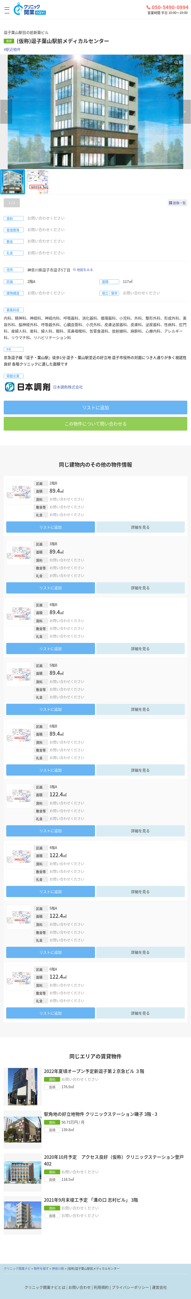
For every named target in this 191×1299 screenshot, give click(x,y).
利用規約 (101, 1287)
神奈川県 (58, 1268)
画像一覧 (179, 202)
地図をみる (85, 269)
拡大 (182, 62)
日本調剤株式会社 (43, 387)
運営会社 (159, 1287)
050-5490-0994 (167, 7)
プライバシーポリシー (130, 1287)
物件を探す (41, 1268)
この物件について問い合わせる (95, 423)
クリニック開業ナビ (17, 1268)
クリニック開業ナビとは (44, 1287)
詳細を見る (140, 527)
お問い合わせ (79, 1287)
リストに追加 (95, 407)
